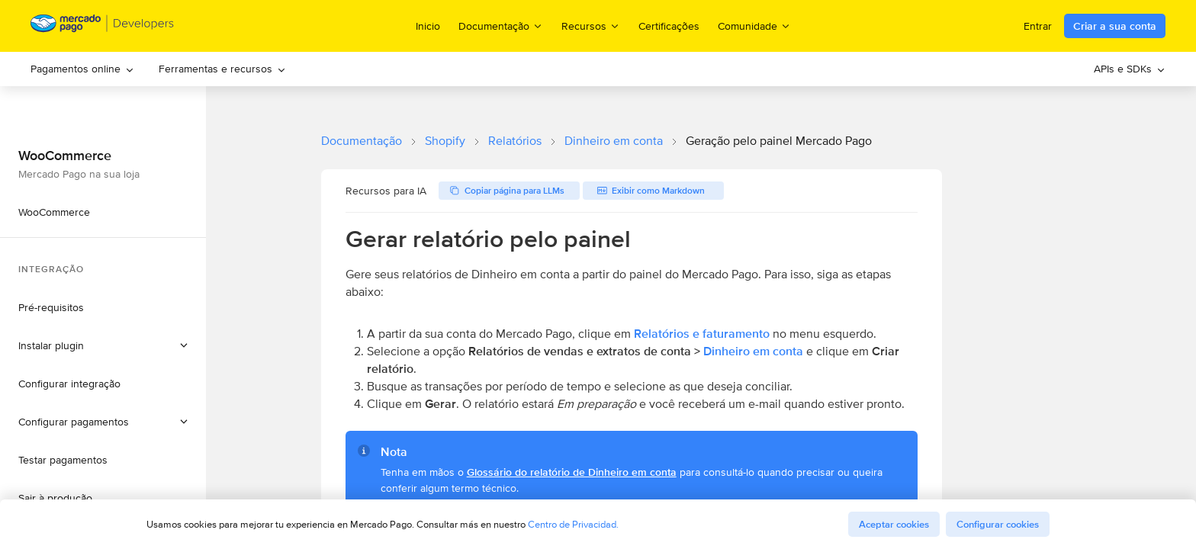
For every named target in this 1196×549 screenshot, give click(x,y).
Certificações (668, 26)
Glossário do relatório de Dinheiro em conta (572, 472)
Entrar (1038, 26)
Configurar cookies (997, 524)
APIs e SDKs (1129, 68)
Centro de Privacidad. (573, 524)
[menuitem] (82, 69)
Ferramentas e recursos (222, 68)
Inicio (428, 26)
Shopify (445, 140)
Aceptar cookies (894, 524)
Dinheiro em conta (613, 140)
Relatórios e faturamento (702, 333)
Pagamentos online (82, 68)
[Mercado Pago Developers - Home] (103, 26)
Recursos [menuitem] (590, 25)
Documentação (361, 140)
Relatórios (515, 140)
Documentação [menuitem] (500, 25)
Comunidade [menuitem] (754, 25)
